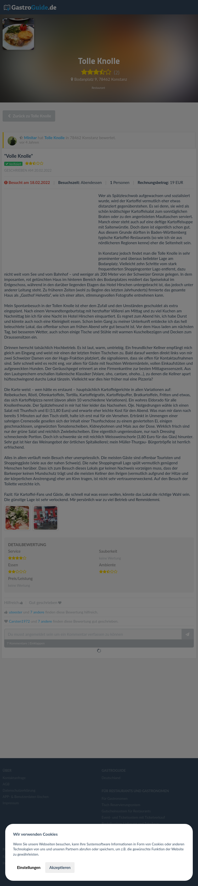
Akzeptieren (59, 867)
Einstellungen (29, 867)
